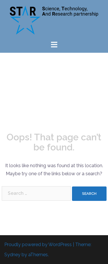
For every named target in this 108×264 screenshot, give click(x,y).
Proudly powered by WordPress (38, 244)
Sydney (12, 254)
